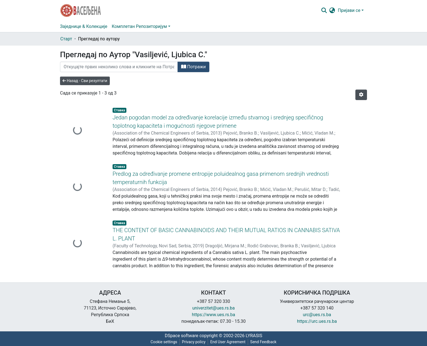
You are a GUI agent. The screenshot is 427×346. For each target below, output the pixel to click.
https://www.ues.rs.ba (213, 314)
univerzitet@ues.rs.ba (213, 308)
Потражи (193, 66)
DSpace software (181, 335)
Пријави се (349, 10)
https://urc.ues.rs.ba (317, 321)
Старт (66, 38)
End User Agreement (227, 342)
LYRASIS (254, 335)
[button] (332, 10)
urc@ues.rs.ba (317, 314)
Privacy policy (193, 342)
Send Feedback (263, 342)
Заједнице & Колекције (83, 26)
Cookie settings (163, 342)
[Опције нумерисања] (361, 95)
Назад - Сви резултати (85, 80)
